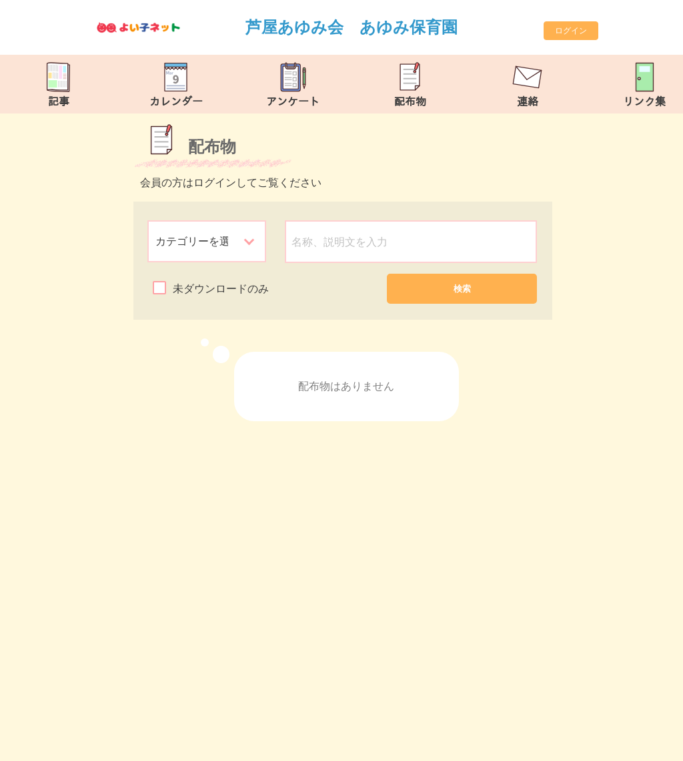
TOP (645, 744)
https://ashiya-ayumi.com (199, 744)
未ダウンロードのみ (221, 288)
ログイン (571, 30)
